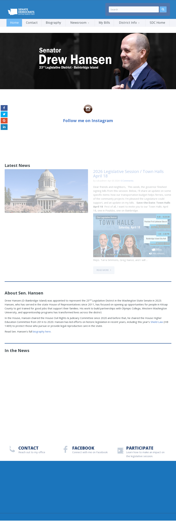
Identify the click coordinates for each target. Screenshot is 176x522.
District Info (128, 21)
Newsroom (78, 21)
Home (14, 21)
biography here (42, 331)
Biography (53, 21)
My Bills (104, 21)
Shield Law (157, 322)
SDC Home (157, 21)
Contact (32, 21)
